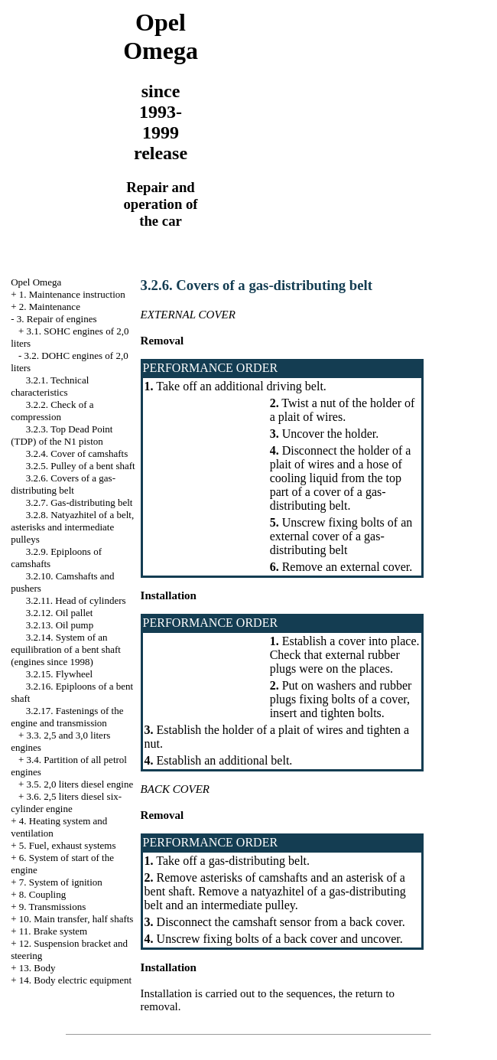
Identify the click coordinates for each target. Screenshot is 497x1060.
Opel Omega (36, 282)
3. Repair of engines (57, 319)
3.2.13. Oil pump (59, 625)
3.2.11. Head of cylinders (76, 600)
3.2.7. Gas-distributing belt (79, 502)
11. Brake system (53, 931)
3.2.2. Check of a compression (52, 410)
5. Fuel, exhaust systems (67, 845)
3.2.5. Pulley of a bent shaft (80, 465)
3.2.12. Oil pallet (59, 612)
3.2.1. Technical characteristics (50, 386)
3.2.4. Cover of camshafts (77, 453)
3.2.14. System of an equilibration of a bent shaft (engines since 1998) (66, 649)
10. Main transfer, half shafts (76, 919)
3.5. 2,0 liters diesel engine (80, 784)
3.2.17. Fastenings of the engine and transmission (67, 717)
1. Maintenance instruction (72, 294)
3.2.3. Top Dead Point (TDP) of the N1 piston (61, 435)
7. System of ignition (60, 882)
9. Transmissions (52, 906)
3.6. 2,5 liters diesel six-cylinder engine (66, 802)
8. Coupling (42, 894)
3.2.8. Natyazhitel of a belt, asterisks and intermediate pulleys (72, 527)
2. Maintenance (49, 306)
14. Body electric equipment (75, 980)
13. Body (37, 968)
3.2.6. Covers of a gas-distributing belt (63, 484)
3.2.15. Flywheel (59, 674)
